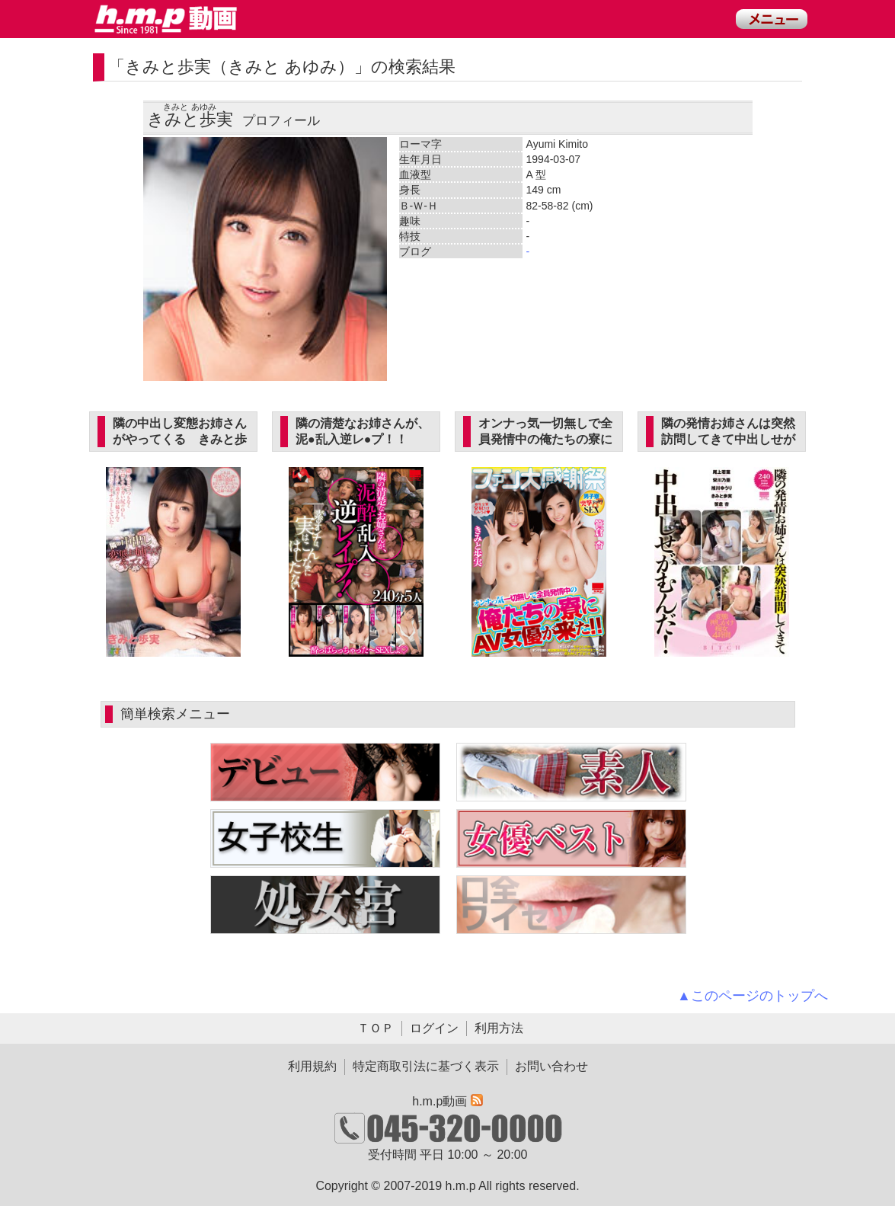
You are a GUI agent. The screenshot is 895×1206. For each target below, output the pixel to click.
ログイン (434, 1028)
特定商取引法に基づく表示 (426, 1066)
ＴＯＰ (375, 1028)
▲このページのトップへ (752, 995)
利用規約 (312, 1066)
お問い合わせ (551, 1066)
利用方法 (499, 1028)
